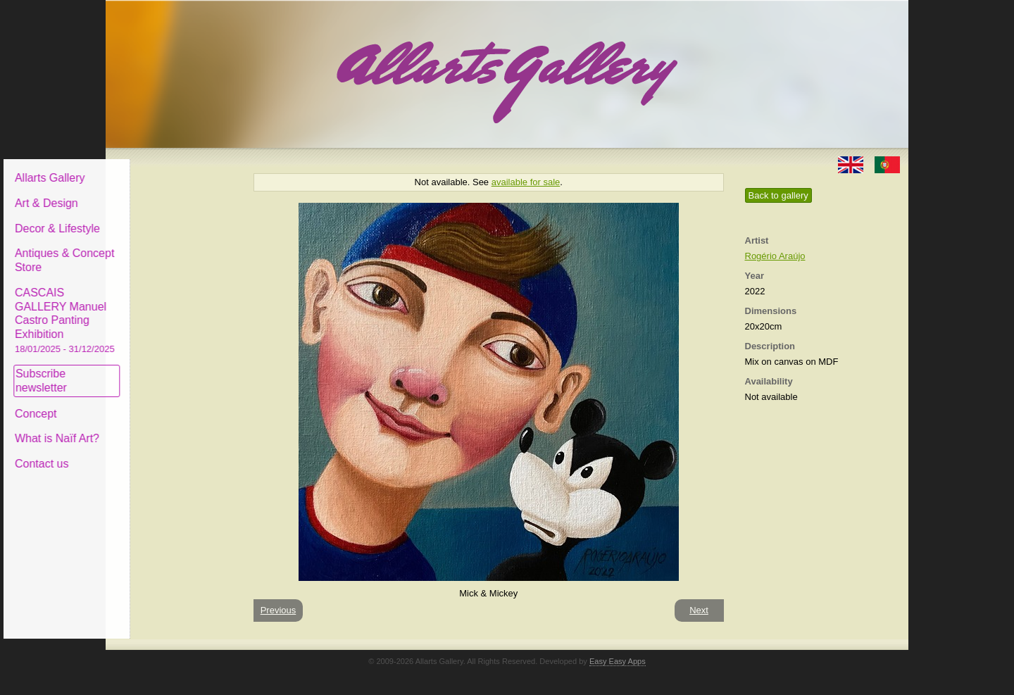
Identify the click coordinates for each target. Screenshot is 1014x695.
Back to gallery (778, 195)
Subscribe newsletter (148, 370)
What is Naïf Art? (164, 428)
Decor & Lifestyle (164, 217)
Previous (278, 610)
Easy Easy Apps (617, 661)
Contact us (148, 453)
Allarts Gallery (157, 167)
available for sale (526, 182)
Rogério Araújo (775, 256)
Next (698, 610)
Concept (143, 402)
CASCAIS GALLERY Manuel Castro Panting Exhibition (172, 309)
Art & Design (153, 193)
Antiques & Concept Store (171, 250)
